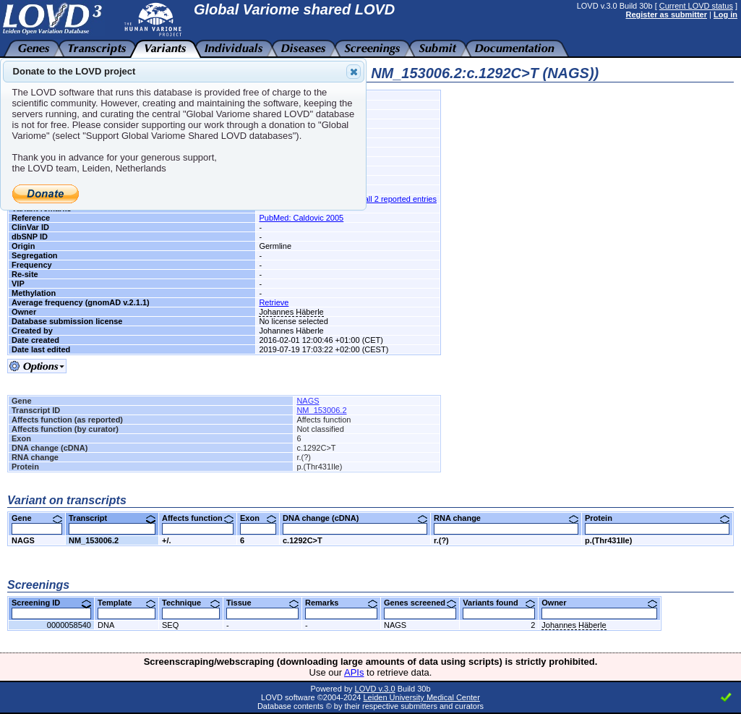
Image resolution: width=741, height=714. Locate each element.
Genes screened (420, 602)
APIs (354, 672)
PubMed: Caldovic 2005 (301, 217)
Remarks (341, 602)
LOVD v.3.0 (375, 688)
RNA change (506, 518)
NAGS (307, 400)
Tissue (262, 602)
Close (352, 71)
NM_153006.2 (321, 410)
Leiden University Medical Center (421, 697)
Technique (191, 602)
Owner (599, 602)
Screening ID (51, 602)
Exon (258, 518)
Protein (657, 518)
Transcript (112, 518)
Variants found (499, 602)
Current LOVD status (696, 5)
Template (126, 602)
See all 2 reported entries (392, 199)
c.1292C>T (302, 540)
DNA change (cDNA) (355, 518)
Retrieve (273, 302)
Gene (37, 518)
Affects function (198, 518)
